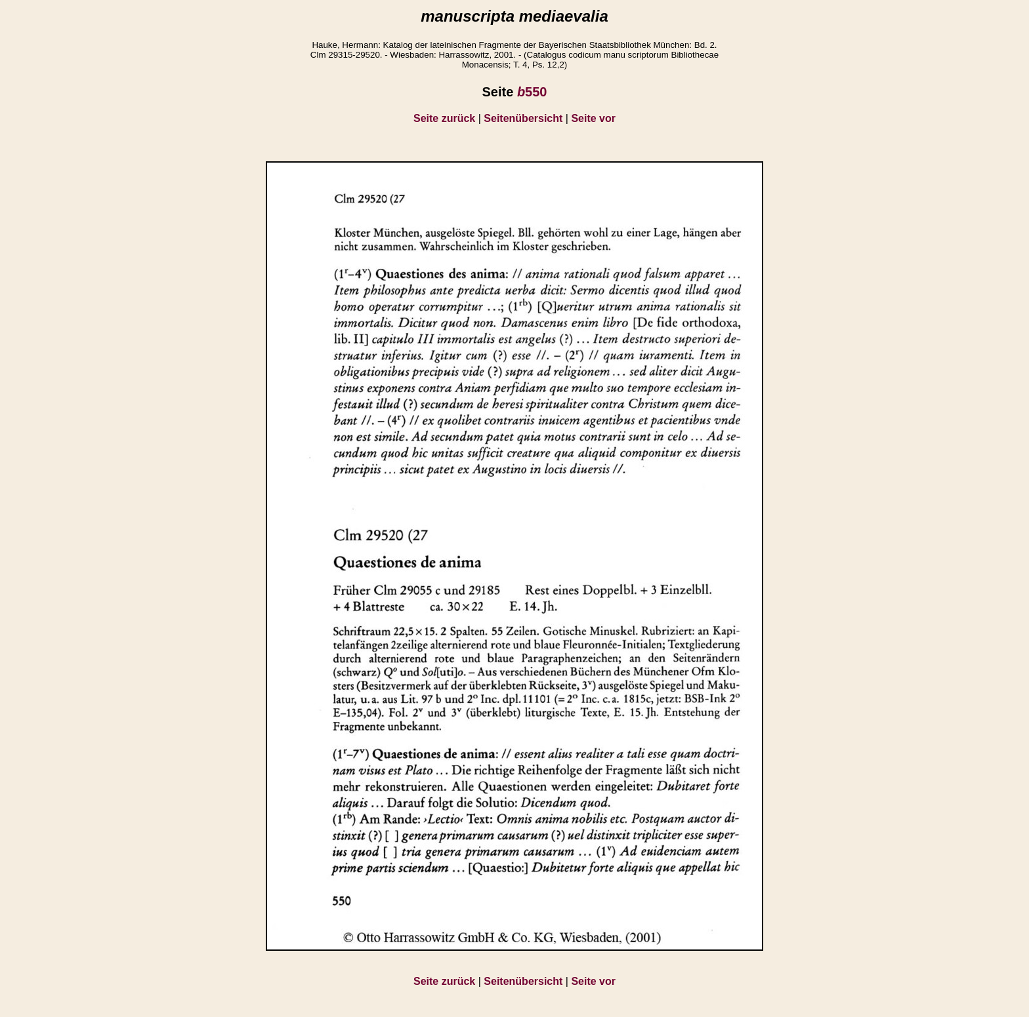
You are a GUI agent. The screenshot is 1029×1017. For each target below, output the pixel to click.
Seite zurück (444, 118)
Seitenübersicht (523, 118)
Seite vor (593, 118)
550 (532, 92)
